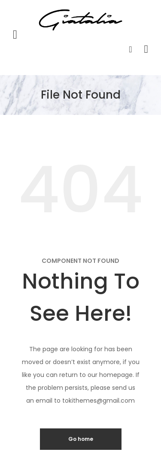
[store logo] (80, 20)
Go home (80, 439)
